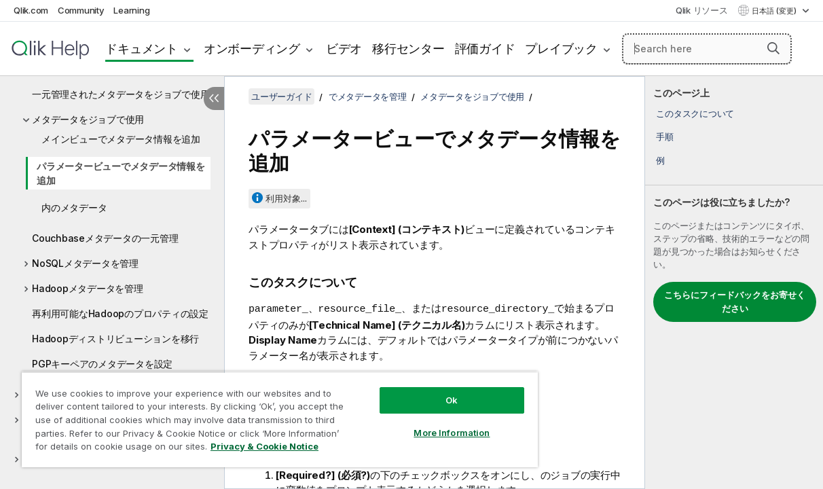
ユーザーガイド (281, 96)
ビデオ (344, 48)
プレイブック (561, 48)
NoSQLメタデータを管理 (85, 263)
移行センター (408, 48)
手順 (665, 136)
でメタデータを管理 (368, 96)
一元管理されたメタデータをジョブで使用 (120, 94)
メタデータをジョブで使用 (88, 119)
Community (81, 10)
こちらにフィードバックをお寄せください (734, 301)
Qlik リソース (702, 10)
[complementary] (734, 282)
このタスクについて (695, 113)
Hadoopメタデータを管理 (87, 288)
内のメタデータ (74, 207)
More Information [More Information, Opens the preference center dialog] (419, 422)
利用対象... (286, 198)
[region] (260, 414)
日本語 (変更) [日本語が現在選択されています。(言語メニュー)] (775, 11)
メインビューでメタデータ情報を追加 (120, 139)
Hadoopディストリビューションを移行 (115, 338)
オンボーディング (252, 48)
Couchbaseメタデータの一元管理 (105, 238)
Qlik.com (31, 10)
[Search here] (706, 49)
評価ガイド (485, 48)
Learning (131, 10)
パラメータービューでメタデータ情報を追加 (121, 173)
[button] (773, 48)
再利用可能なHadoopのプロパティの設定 (120, 313)
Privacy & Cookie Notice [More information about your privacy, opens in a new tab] (114, 448)
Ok (419, 389)
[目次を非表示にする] (214, 98)
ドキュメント (141, 48)
